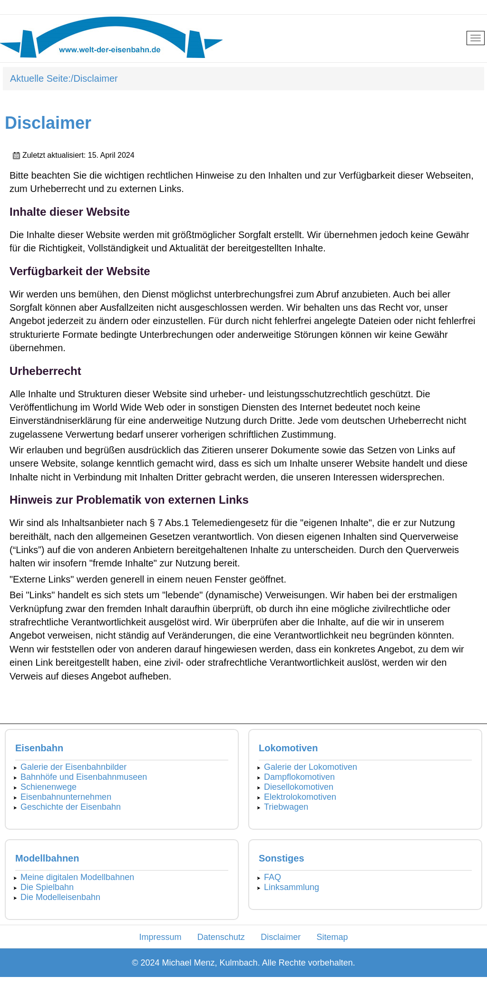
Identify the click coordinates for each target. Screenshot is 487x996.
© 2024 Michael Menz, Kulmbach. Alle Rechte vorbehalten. (243, 962)
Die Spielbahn (47, 887)
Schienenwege (48, 787)
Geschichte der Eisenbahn (70, 807)
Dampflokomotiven (299, 777)
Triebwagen (286, 807)
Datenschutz (221, 937)
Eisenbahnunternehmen (65, 797)
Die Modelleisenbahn (60, 897)
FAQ (272, 877)
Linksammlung (291, 887)
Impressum (160, 937)
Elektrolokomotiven (300, 797)
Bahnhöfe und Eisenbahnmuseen (83, 777)
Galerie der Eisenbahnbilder (73, 767)
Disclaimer (281, 937)
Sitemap (332, 937)
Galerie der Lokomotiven (310, 767)
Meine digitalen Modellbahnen (77, 877)
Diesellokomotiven (298, 787)
